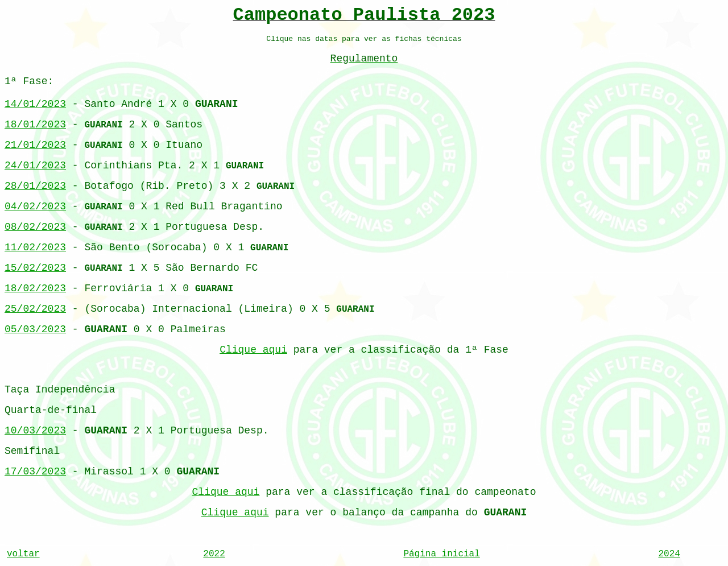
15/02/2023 (35, 268)
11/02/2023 (35, 247)
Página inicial (441, 554)
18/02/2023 (35, 288)
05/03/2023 (35, 329)
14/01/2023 (35, 104)
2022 (214, 554)
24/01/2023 (35, 165)
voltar (23, 554)
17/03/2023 (35, 471)
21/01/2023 (35, 145)
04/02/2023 (35, 206)
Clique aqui (253, 350)
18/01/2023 (35, 124)
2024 (669, 554)
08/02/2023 (35, 227)
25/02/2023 (35, 309)
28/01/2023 (35, 186)
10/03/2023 (35, 430)
